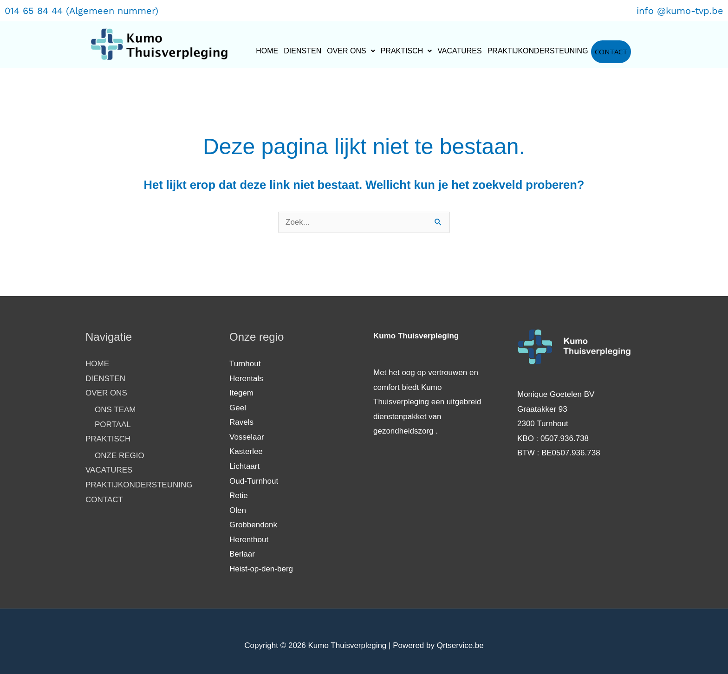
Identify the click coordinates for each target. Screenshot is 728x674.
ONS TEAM (115, 409)
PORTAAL (113, 424)
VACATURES (459, 51)
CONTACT (611, 51)
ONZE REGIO (119, 455)
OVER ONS (351, 51)
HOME (267, 51)
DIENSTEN (302, 51)
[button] (350, 51)
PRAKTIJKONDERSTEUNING (538, 51)
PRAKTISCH (406, 51)
